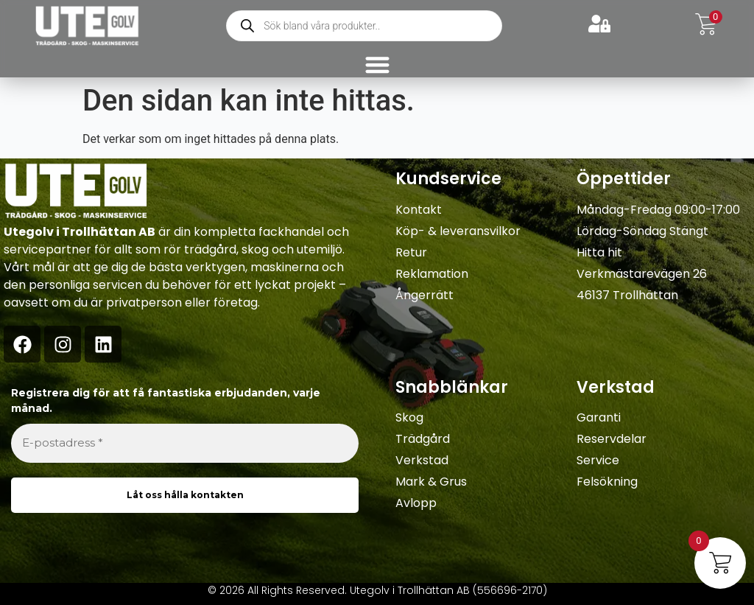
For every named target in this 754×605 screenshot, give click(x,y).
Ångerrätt (424, 295)
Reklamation (431, 273)
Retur (411, 252)
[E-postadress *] (185, 443)
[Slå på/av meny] (377, 64)
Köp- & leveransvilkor (458, 231)
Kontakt (418, 209)
